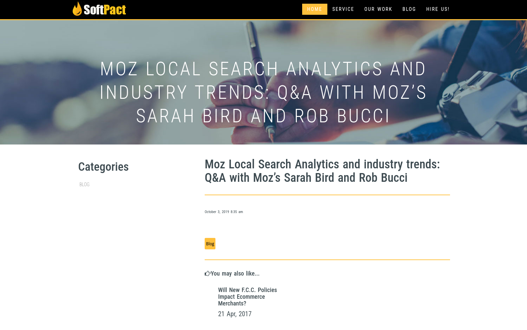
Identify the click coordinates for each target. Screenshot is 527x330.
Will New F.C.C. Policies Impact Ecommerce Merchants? (247, 296)
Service (343, 9)
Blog (409, 9)
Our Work (378, 9)
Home (314, 9)
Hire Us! (438, 9)
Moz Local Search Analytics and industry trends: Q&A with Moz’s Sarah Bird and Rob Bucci (322, 171)
